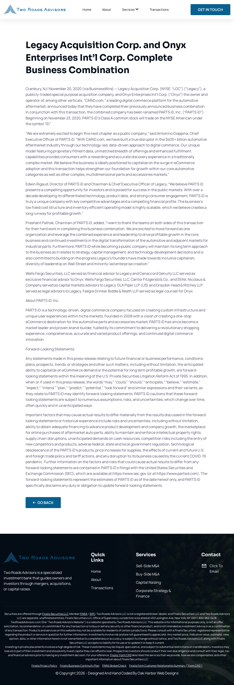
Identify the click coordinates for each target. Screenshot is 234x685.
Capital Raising (148, 582)
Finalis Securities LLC (55, 614)
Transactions (159, 9)
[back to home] (35, 9)
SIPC (92, 614)
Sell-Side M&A (147, 565)
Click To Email (216, 568)
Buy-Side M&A (148, 574)
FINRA (84, 614)
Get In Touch (210, 9)
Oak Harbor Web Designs (158, 673)
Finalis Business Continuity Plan (79, 665)
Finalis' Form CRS (120, 655)
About (106, 9)
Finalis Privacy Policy (44, 665)
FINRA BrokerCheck (114, 665)
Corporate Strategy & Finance (153, 593)
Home (86, 9)
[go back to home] (39, 558)
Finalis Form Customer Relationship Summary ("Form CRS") (165, 665)
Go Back (43, 502)
